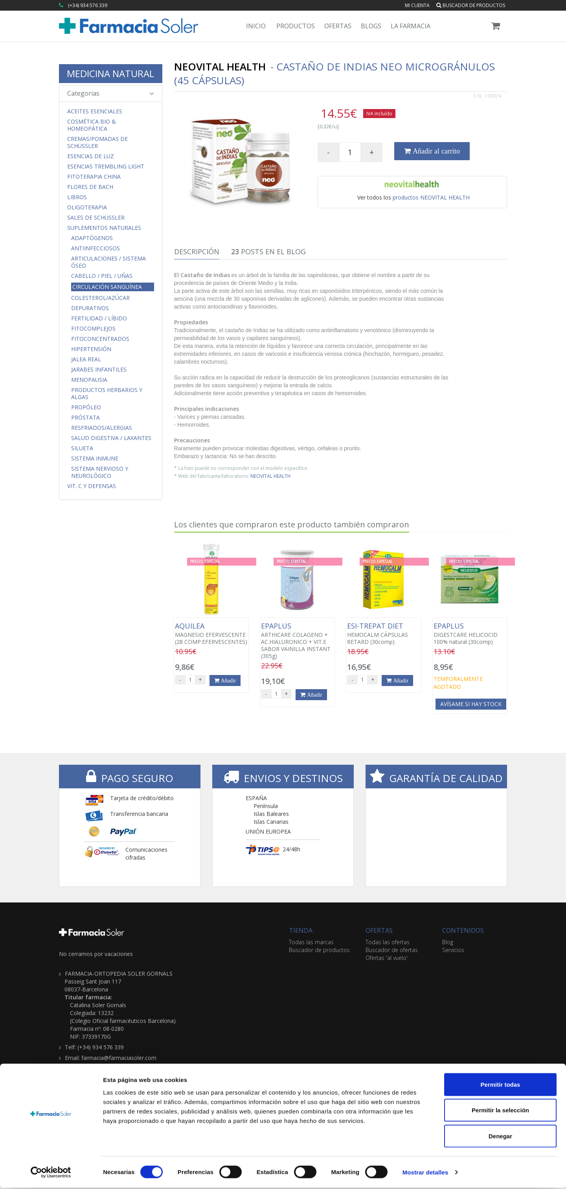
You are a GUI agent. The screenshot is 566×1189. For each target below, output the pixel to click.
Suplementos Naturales (104, 227)
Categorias (110, 93)
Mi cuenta (417, 5)
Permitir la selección (500, 1111)
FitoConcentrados (100, 338)
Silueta (82, 448)
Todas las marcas (311, 942)
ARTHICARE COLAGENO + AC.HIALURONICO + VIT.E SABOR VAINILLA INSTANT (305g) (297, 641)
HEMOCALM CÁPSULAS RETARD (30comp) (383, 633)
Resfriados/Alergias (101, 427)
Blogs (371, 26)
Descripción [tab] (196, 251)
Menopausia (89, 379)
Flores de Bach (90, 186)
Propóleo (86, 407)
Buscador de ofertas (392, 950)
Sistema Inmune (94, 458)
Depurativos (90, 308)
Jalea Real (86, 359)
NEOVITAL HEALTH (270, 476)
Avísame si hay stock (471, 704)
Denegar (500, 1137)
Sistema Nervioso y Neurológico (99, 472)
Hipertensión (91, 349)
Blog (447, 942)
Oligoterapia (87, 207)
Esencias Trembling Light (105, 166)
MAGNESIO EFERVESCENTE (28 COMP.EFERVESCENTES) (211, 633)
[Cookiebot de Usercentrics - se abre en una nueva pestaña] (51, 1174)
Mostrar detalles (425, 1173)
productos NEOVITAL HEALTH (431, 197)
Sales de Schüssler (96, 217)
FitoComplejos (93, 328)
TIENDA (300, 930)
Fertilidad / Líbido (99, 318)
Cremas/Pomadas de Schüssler (97, 142)
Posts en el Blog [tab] (268, 251)
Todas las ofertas (388, 942)
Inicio (256, 26)
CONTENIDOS (463, 930)
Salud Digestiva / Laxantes (111, 438)
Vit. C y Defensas (91, 486)
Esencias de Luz (90, 156)
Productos (295, 26)
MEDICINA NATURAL (110, 73)
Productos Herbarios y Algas (106, 393)
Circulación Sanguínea (107, 286)
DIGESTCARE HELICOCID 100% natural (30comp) (470, 633)
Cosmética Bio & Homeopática (91, 125)
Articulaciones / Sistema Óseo (108, 262)
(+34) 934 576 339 (87, 5)
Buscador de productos (470, 5)
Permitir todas (500, 1085)
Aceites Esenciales (94, 111)
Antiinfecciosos (95, 248)
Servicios (453, 950)
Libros (77, 197)
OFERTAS (379, 930)
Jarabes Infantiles (99, 369)
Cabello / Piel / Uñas (101, 275)
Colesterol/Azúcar (100, 297)
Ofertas (337, 26)
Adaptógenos (92, 238)
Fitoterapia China (94, 176)
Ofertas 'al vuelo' (387, 958)
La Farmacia (410, 26)
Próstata (85, 417)
